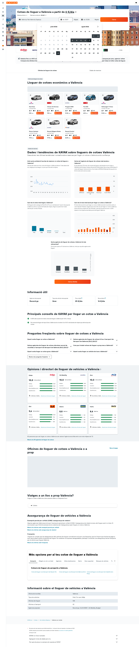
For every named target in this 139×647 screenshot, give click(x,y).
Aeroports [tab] (33, 561)
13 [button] (41, 45)
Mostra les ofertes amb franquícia (37, 542)
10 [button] (58, 40)
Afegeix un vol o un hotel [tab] (46, 561)
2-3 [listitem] (93, 110)
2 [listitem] (30, 110)
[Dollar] (52, 375)
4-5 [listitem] (39, 110)
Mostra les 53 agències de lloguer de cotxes (40, 439)
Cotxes (35, 620)
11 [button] (62, 40)
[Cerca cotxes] (3, 15)
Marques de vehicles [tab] (102, 561)
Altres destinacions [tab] (70, 561)
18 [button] (62, 45)
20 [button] (41, 49)
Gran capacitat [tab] (89, 561)
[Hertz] (113, 406)
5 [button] (66, 36)
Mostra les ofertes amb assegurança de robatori (41, 530)
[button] (3, 3)
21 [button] (45, 49)
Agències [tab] (58, 561)
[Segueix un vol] (3, 28)
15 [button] (49, 45)
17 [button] (58, 45)
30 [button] (54, 53)
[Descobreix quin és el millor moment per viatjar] (3, 32)
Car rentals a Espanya (45, 620)
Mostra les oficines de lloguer (48, 396)
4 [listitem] (48, 110)
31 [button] (58, 53)
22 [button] (49, 49)
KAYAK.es (29, 620)
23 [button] (54, 49)
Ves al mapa (114, 448)
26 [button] (66, 49)
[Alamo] (83, 406)
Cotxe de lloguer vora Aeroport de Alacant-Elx (44, 572)
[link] (73, 282)
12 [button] (66, 40)
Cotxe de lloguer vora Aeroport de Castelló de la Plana (100, 572)
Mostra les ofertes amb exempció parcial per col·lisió (43, 527)
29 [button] (49, 53)
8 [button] (49, 40)
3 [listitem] (70, 110)
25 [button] (62, 49)
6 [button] (85, 40)
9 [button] (53, 40)
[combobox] (22, 15)
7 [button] (45, 40)
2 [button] (53, 36)
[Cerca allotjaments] (3, 12)
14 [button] (45, 45)
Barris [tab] (80, 561)
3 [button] (58, 36)
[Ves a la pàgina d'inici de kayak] (11, 3)
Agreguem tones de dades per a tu (73, 639)
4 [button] (62, 36)
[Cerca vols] (3, 8)
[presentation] (76, 12)
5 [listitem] (66, 110)
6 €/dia (69, 11)
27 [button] (41, 53)
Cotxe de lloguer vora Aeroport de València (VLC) (72, 572)
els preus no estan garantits (66, 630)
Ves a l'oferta (40, 113)
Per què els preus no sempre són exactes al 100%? (73, 642)
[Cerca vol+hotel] (3, 19)
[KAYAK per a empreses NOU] (3, 35)
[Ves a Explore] (3, 24)
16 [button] (54, 45)
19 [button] (66, 45)
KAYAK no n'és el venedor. (73, 636)
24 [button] (58, 49)
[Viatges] (3, 40)
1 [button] (49, 36)
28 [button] (45, 53)
